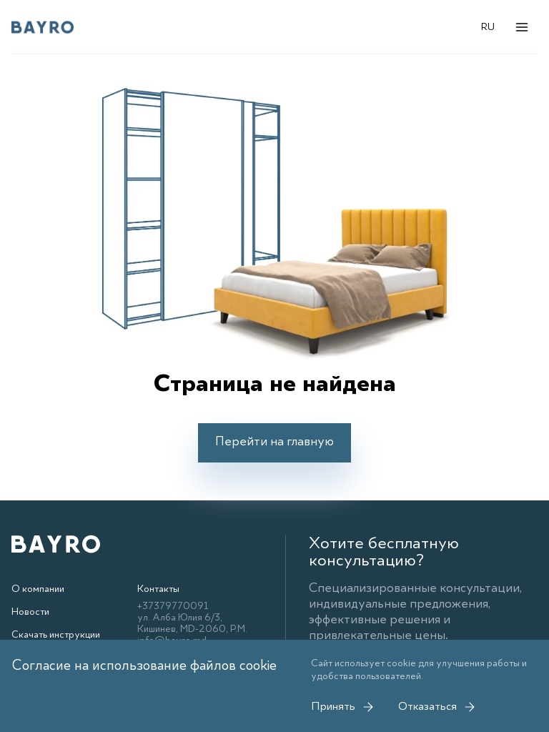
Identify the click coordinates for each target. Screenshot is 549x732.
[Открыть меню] (522, 27)
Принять (343, 707)
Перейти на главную (274, 441)
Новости (30, 612)
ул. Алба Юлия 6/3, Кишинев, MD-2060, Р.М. (192, 623)
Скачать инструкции (55, 635)
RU (488, 27)
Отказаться (437, 707)
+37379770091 (173, 606)
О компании (37, 589)
